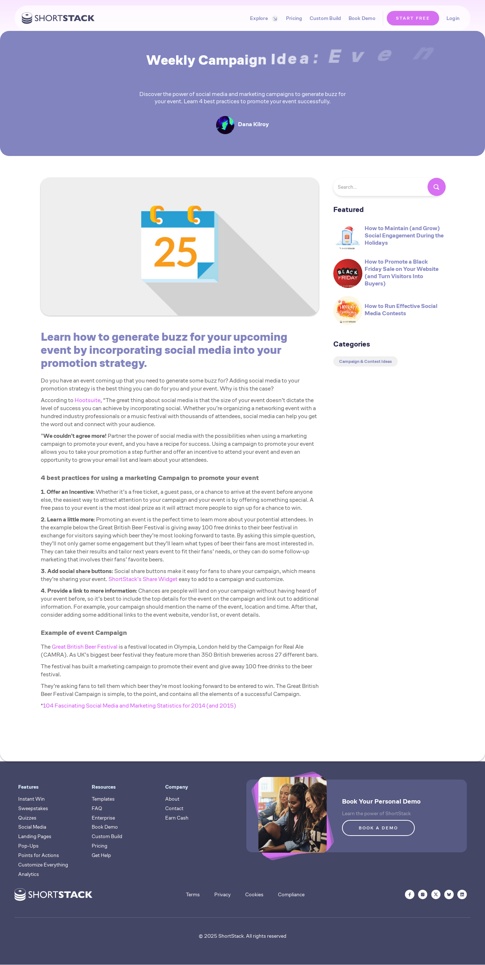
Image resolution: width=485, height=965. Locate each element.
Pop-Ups (28, 845)
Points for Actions (38, 855)
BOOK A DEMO (378, 827)
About (172, 799)
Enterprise (103, 817)
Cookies (254, 894)
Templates (103, 799)
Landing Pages (34, 836)
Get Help (101, 855)
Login (453, 18)
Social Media (32, 827)
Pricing (294, 18)
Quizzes (27, 817)
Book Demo (362, 18)
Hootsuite (87, 400)
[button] (262, 18)
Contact (174, 808)
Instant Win (31, 799)
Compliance (291, 894)
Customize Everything (43, 864)
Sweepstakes (33, 808)
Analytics (28, 874)
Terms (193, 894)
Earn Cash (176, 817)
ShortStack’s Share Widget (143, 579)
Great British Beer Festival (85, 646)
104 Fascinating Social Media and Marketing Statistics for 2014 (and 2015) (139, 705)
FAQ (97, 808)
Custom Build (325, 18)
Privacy (222, 894)
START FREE (413, 18)
